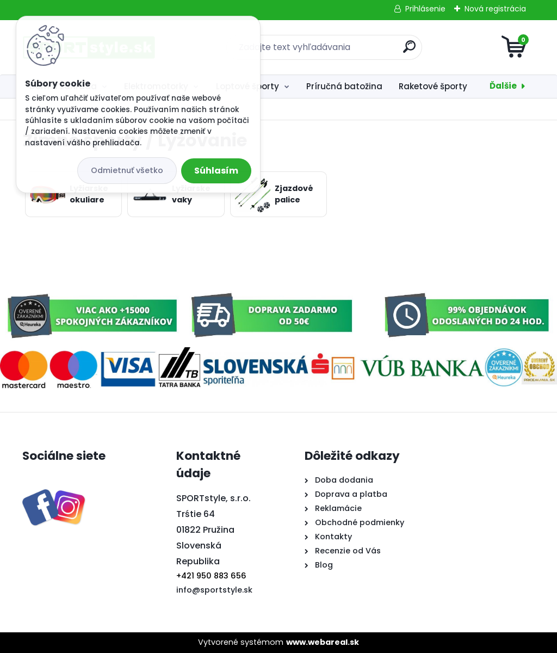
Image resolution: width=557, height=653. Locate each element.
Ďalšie (503, 85)
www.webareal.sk (322, 642)
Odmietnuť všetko (127, 170)
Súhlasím (216, 170)
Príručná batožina (344, 86)
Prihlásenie (425, 8)
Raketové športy (433, 86)
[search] (409, 50)
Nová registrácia (495, 8)
